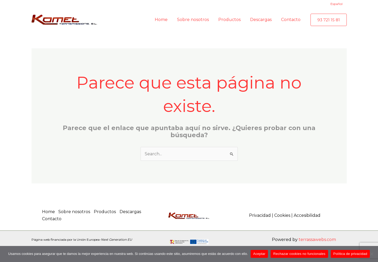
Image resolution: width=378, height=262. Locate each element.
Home (48, 211)
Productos (106, 211)
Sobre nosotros (75, 211)
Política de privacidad (350, 254)
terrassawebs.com (317, 239)
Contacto (51, 218)
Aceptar (259, 254)
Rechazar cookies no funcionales (299, 254)
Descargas (131, 211)
